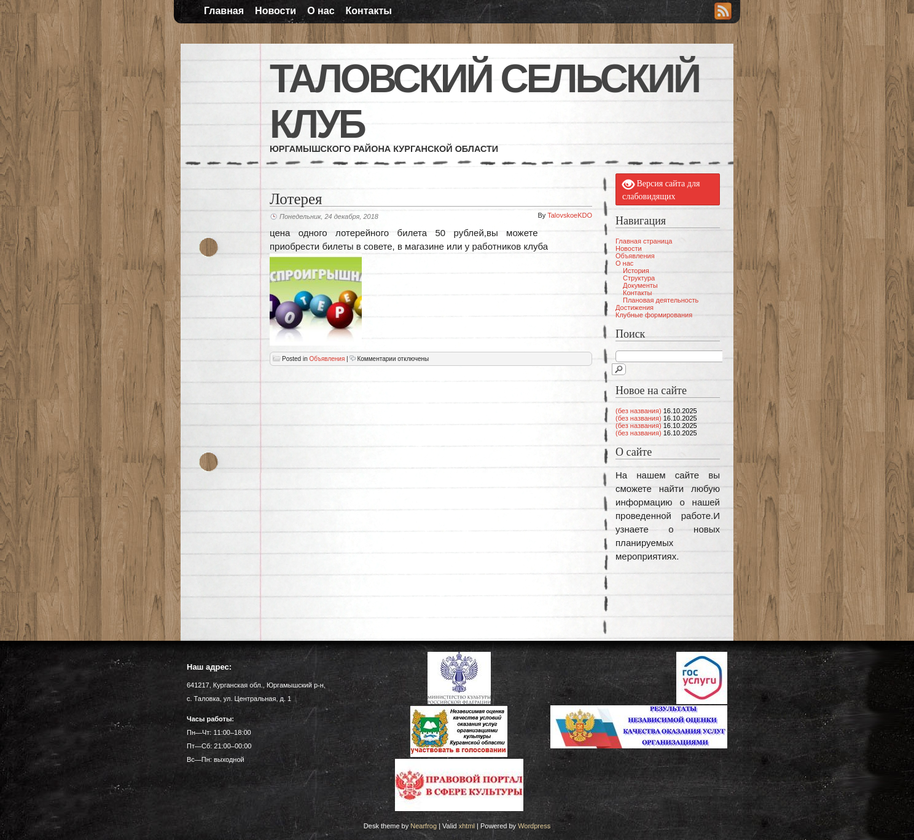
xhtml (467, 826)
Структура (639, 278)
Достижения (634, 307)
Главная (224, 11)
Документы (640, 285)
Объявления (327, 358)
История (636, 270)
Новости (275, 11)
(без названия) (638, 410)
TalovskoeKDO (569, 215)
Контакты (369, 11)
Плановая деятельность (660, 300)
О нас (320, 11)
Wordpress (534, 826)
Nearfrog (423, 826)
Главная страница (643, 241)
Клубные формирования (653, 315)
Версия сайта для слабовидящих (661, 189)
